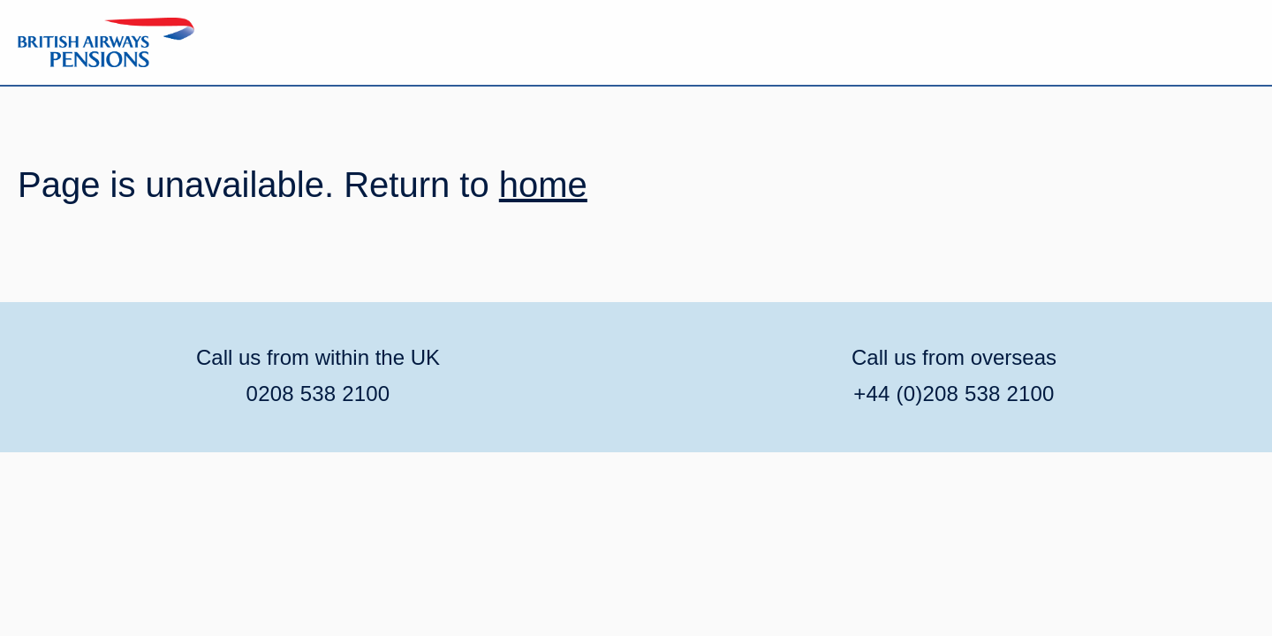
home (543, 184)
